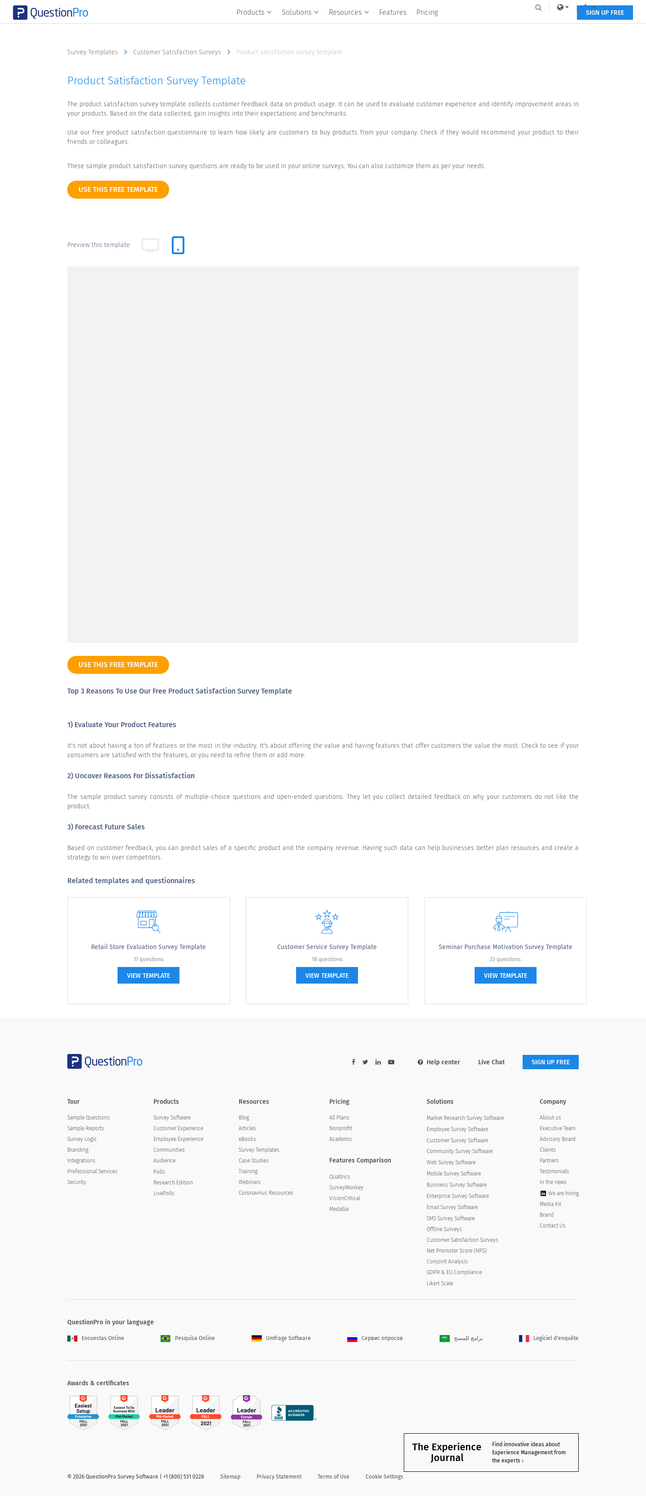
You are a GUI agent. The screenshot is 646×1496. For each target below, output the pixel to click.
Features (392, 25)
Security (76, 1182)
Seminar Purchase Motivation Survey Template (505, 947)
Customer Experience (178, 1128)
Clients (548, 1150)
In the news (553, 1182)
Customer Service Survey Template (327, 947)
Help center (439, 1062)
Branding (77, 1150)
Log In (566, 7)
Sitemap (230, 1477)
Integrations (81, 1161)
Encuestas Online (95, 1338)
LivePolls (164, 1193)
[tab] (178, 245)
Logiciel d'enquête (549, 1338)
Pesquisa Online (188, 1338)
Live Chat (491, 1062)
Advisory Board (558, 1139)
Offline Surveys (444, 1229)
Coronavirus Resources (266, 1193)
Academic (340, 1139)
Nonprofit (340, 1128)
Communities (169, 1150)
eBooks (247, 1139)
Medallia (339, 1209)
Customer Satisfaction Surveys (184, 52)
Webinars (250, 1182)
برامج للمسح (461, 1338)
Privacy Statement (279, 1477)
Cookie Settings (384, 1477)
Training (248, 1171)
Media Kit (550, 1204)
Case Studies (254, 1161)
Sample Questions (88, 1117)
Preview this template (98, 245)
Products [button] (254, 25)
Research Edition (173, 1182)
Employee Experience (178, 1139)
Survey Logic (82, 1139)
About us (550, 1117)
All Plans (339, 1117)
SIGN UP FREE (551, 26)
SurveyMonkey (346, 1187)
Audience (164, 1161)
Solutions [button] (300, 25)
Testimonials (554, 1171)
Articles (247, 1128)
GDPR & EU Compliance (454, 1272)
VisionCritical (344, 1198)
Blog (244, 1117)
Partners (549, 1161)
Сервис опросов (375, 1338)
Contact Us (553, 1226)
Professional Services (92, 1171)
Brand (547, 1215)
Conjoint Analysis (447, 1261)
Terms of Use (333, 1477)
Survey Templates (99, 52)
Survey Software (172, 1117)
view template (148, 976)
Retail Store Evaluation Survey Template (148, 947)
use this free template (118, 189)
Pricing (427, 25)
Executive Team (558, 1128)
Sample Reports (85, 1128)
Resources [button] (349, 25)
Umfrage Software (281, 1338)
